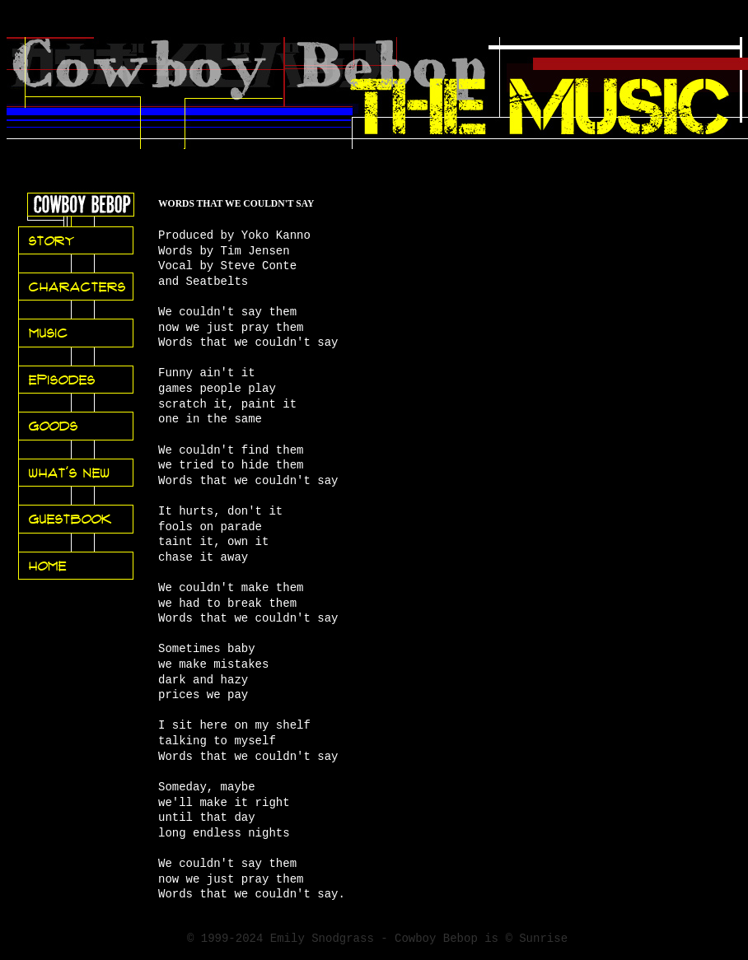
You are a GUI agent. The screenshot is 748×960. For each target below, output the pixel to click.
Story (52, 240)
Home (48, 565)
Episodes (62, 379)
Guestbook (70, 518)
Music (48, 332)
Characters (77, 286)
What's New (69, 472)
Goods (53, 425)
